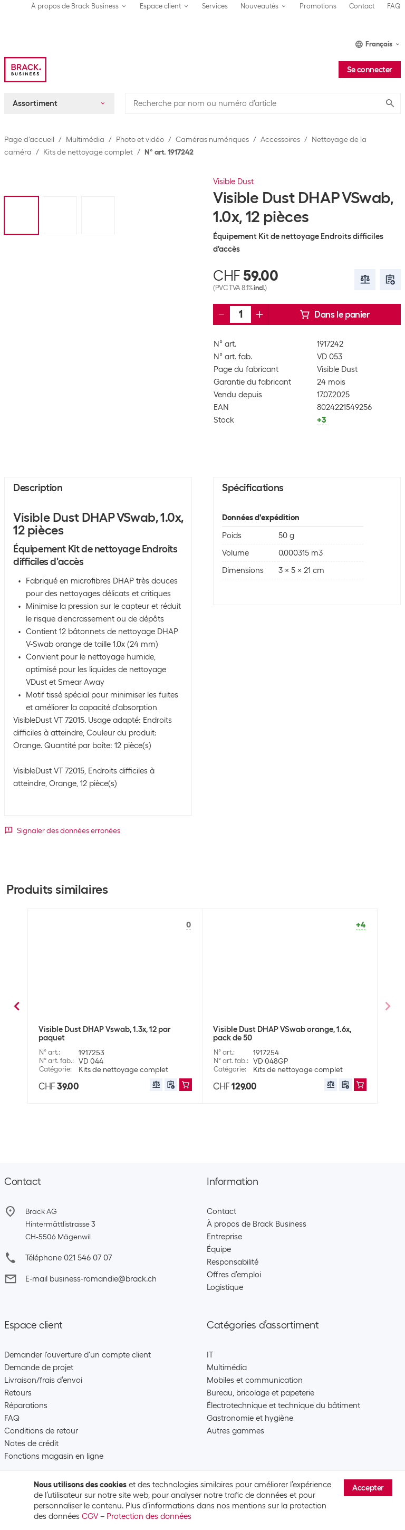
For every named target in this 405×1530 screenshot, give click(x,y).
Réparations (25, 1405)
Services (215, 6)
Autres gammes (235, 1431)
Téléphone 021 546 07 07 (68, 1258)
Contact (361, 6)
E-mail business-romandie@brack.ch (91, 1279)
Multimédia (85, 139)
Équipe (219, 1249)
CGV (90, 1516)
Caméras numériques (212, 139)
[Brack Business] (25, 69)
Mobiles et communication (255, 1380)
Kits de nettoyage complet (88, 152)
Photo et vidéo (140, 139)
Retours (18, 1393)
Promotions (318, 6)
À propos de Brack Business (256, 1224)
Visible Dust (233, 181)
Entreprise (224, 1236)
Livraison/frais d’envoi (43, 1380)
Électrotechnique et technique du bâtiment (283, 1405)
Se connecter (369, 69)
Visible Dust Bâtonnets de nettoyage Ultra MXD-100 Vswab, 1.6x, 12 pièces (114, 1033)
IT (210, 1355)
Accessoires (280, 139)
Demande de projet (38, 1367)
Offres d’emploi (234, 1274)
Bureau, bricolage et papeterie (260, 1393)
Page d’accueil (29, 139)
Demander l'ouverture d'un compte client (77, 1355)
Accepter (368, 1488)
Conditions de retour (41, 1431)
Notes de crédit (31, 1443)
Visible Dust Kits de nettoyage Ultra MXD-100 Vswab (288, 1033)
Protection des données (149, 1516)
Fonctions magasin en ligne (53, 1456)
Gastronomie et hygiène (250, 1418)
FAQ (394, 6)
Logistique (225, 1287)
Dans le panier (334, 314)
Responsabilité (232, 1262)
